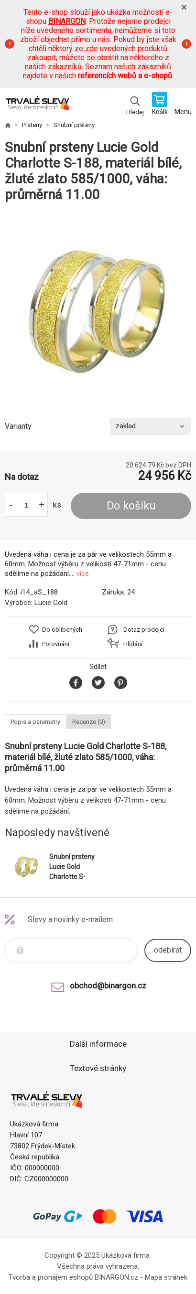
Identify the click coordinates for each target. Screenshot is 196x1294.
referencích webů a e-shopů (125, 75)
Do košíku (131, 505)
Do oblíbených (62, 629)
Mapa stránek (166, 1277)
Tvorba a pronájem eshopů (51, 1277)
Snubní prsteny (74, 124)
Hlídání (132, 643)
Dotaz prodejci (143, 629)
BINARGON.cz (116, 1277)
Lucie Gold (50, 602)
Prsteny (32, 124)
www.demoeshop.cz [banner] (37, 104)
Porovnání (55, 643)
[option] (98, 310)
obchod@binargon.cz (108, 985)
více (82, 573)
